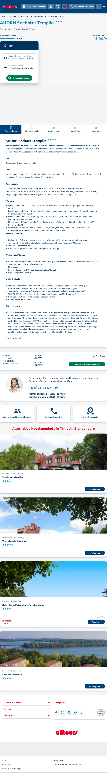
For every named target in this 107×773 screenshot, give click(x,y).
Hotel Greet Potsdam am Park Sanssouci (23, 605)
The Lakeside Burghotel (14, 541)
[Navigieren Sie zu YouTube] (75, 713)
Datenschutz (7, 765)
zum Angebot (95, 490)
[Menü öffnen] (104, 6)
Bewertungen (53, 130)
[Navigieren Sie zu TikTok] (81, 713)
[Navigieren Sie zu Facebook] (56, 713)
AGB (4, 761)
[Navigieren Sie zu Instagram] (62, 713)
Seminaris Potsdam (12, 675)
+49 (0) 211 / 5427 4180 (43, 388)
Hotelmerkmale (32, 130)
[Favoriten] (64, 6)
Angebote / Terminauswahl (87, 365)
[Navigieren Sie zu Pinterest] (68, 713)
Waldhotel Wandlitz (12, 477)
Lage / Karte (75, 130)
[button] (27, 703)
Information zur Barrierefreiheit (67, 765)
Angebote (96, 130)
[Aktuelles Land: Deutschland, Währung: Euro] (98, 6)
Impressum (58, 761)
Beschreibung (11, 130)
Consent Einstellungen (12, 769)
